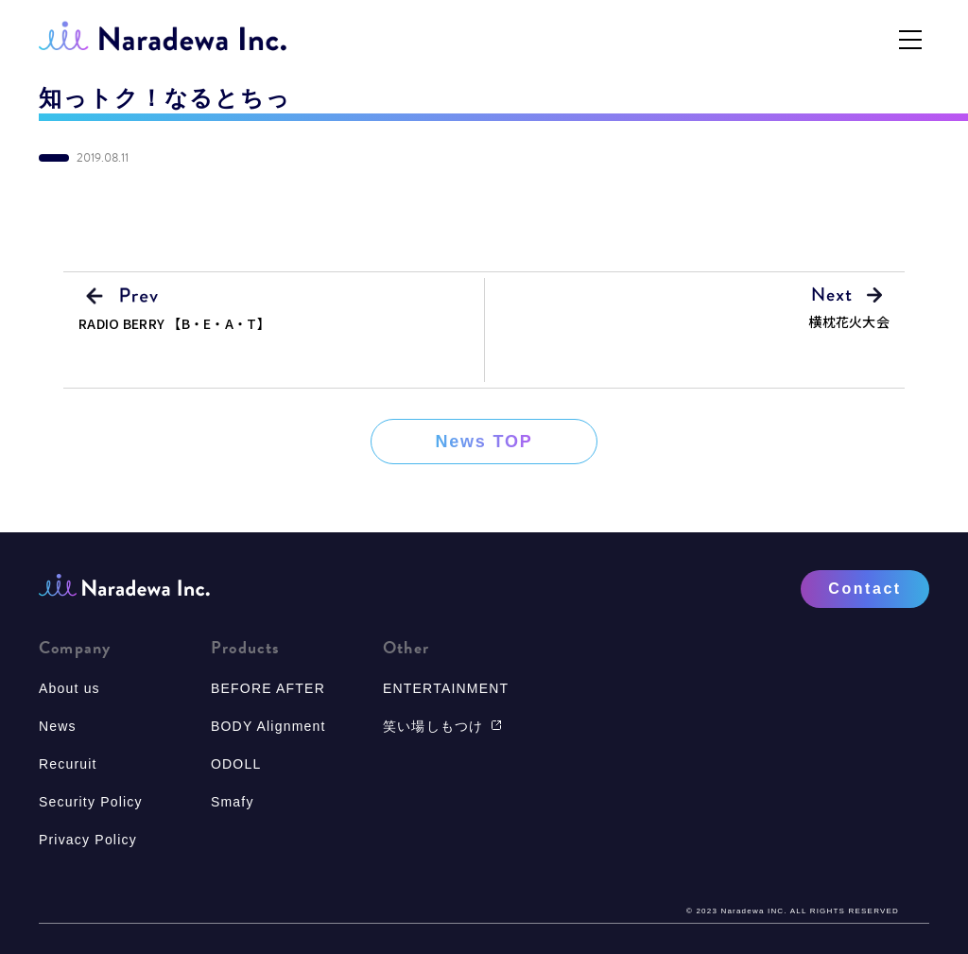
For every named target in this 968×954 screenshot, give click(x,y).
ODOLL (236, 764)
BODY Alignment (268, 726)
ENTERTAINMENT (446, 688)
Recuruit (68, 764)
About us (69, 688)
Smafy (232, 801)
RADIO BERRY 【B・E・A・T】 (174, 323)
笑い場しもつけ (442, 726)
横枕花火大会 (849, 321)
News (58, 726)
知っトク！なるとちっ (165, 98)
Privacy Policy (88, 839)
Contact (864, 589)
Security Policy (91, 801)
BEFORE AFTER (268, 688)
